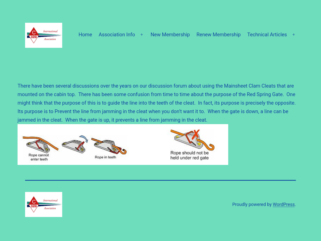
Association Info (117, 35)
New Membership (170, 35)
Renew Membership (218, 35)
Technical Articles (267, 35)
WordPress (284, 204)
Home (85, 35)
